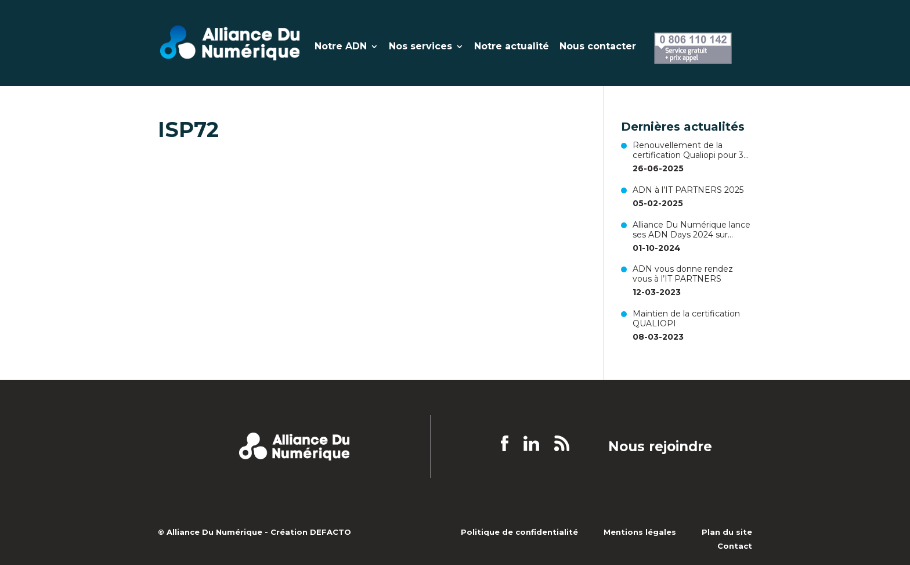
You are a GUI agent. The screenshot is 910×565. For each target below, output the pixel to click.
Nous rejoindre (660, 447)
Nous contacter (597, 47)
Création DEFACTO (310, 532)
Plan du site (727, 532)
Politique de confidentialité (519, 532)
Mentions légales (640, 532)
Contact (734, 545)
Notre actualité (511, 47)
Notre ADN (341, 47)
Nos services (420, 47)
